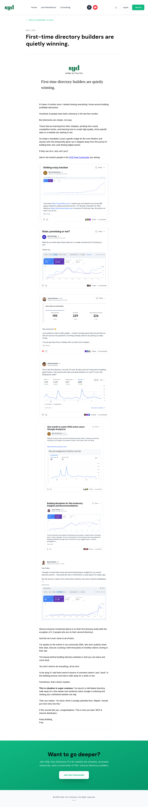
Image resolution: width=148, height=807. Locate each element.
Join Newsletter (48, 7)
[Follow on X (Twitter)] (89, 7)
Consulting (65, 7)
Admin (74, 800)
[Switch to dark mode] (116, 7)
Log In (125, 7)
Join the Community (74, 775)
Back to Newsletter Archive (39, 20)
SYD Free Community (79, 157)
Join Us (138, 7)
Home (34, 7)
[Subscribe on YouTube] (95, 7)
